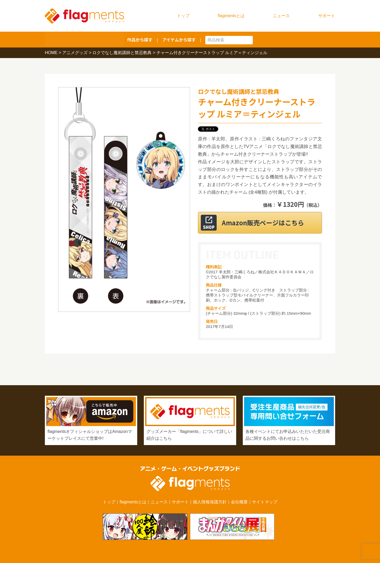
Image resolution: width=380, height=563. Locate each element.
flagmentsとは (231, 15)
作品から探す (140, 39)
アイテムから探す (179, 39)
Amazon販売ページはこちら (266, 222)
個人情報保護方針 (210, 502)
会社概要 (239, 502)
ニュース (281, 15)
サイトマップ (264, 502)
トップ (183, 15)
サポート (326, 15)
